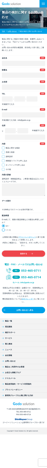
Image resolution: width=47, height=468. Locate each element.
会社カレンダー (28, 299)
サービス (7, 338)
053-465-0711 (31, 270)
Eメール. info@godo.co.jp (23, 282)
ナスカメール (9, 378)
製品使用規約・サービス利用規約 (16, 384)
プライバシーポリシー (27, 237)
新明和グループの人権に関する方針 (17, 395)
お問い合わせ (9, 361)
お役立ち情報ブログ (11, 373)
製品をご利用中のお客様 (13, 367)
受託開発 (7, 327)
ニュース (7, 350)
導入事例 (7, 344)
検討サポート (9, 332)
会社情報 (7, 355)
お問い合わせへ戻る (18, 310)
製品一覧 (7, 321)
